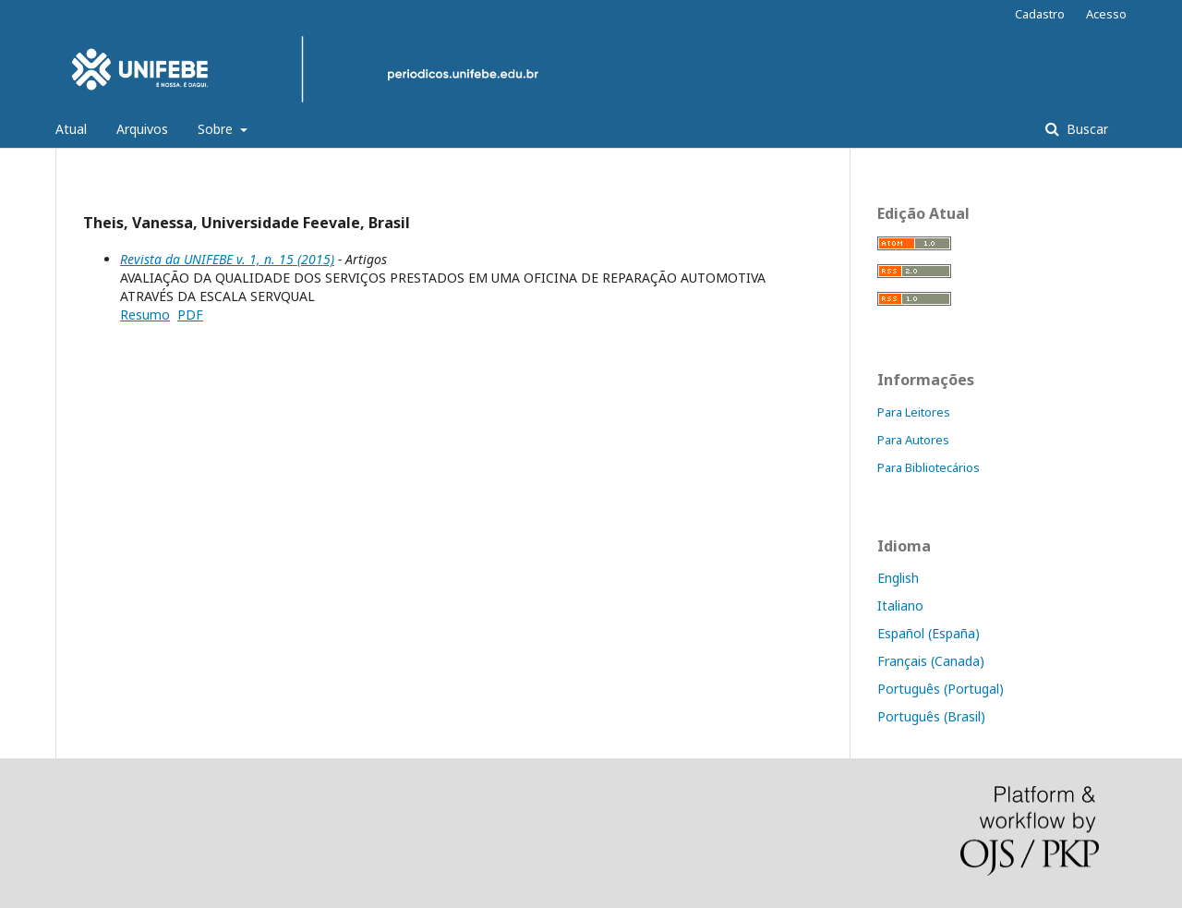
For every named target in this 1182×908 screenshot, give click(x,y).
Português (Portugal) (940, 688)
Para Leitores (913, 412)
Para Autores (913, 439)
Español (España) (928, 633)
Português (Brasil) (931, 716)
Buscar (1085, 129)
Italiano (900, 605)
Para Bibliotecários (928, 467)
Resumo (145, 314)
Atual (71, 129)
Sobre (217, 129)
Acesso (1106, 14)
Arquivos (142, 129)
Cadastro (1040, 14)
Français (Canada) (930, 661)
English (898, 578)
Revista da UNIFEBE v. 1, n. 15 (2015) (227, 259)
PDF (190, 314)
